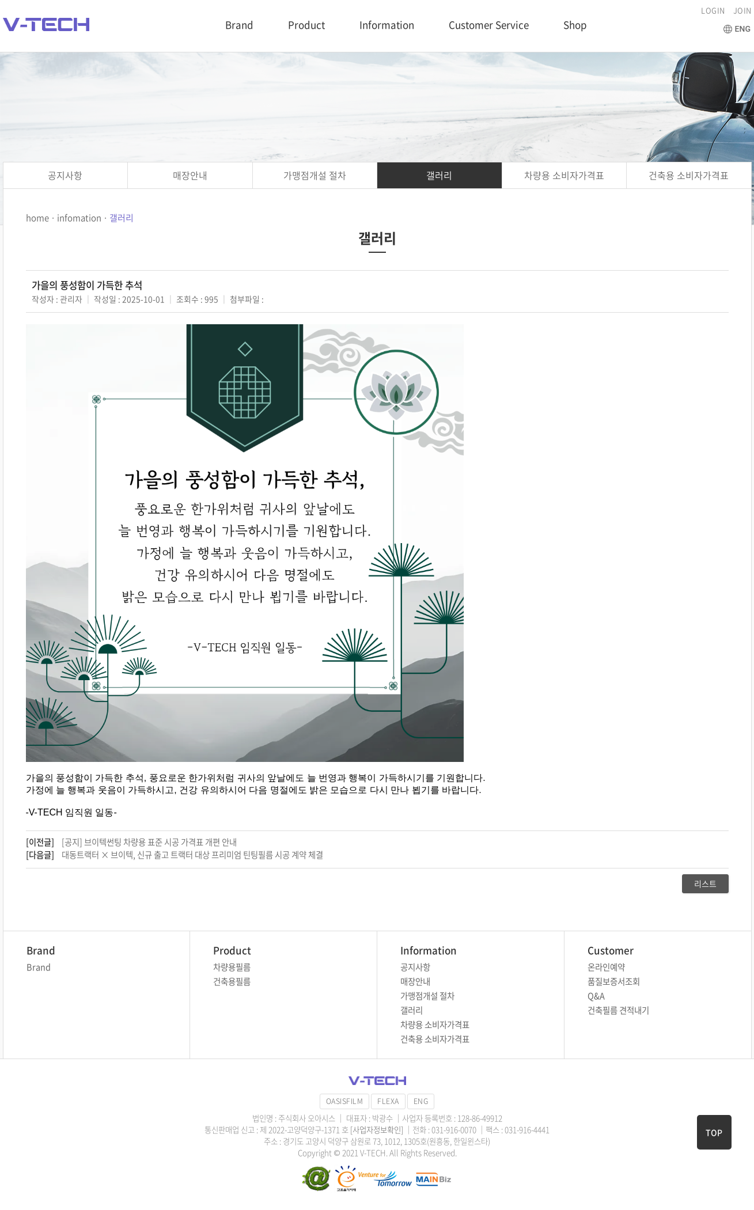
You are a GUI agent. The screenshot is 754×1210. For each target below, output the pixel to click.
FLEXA (388, 1101)
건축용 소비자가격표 (689, 175)
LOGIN (713, 10)
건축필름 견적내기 (618, 1010)
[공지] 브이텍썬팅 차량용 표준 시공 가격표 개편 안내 (149, 842)
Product (306, 24)
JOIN (742, 10)
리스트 (705, 883)
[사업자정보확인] (377, 1129)
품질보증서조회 (614, 981)
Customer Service (489, 24)
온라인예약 (606, 967)
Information (386, 24)
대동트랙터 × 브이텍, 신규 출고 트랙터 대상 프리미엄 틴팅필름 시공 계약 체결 (192, 854)
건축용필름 (232, 981)
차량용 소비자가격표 (564, 175)
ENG (421, 1101)
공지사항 (65, 175)
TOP (714, 1132)
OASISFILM (344, 1101)
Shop (575, 24)
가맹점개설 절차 (314, 175)
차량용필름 (232, 967)
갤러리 (439, 175)
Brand (239, 24)
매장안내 (190, 175)
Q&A (596, 995)
